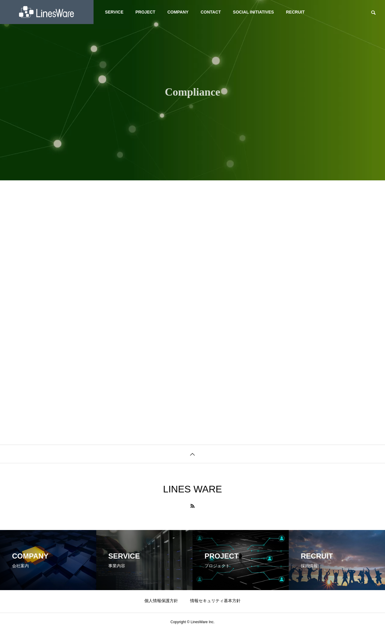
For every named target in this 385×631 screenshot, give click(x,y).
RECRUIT (295, 12)
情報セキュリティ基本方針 (215, 600)
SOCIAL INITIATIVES (253, 12)
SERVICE (114, 12)
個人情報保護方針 (161, 600)
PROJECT (145, 12)
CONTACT (211, 12)
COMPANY (178, 12)
